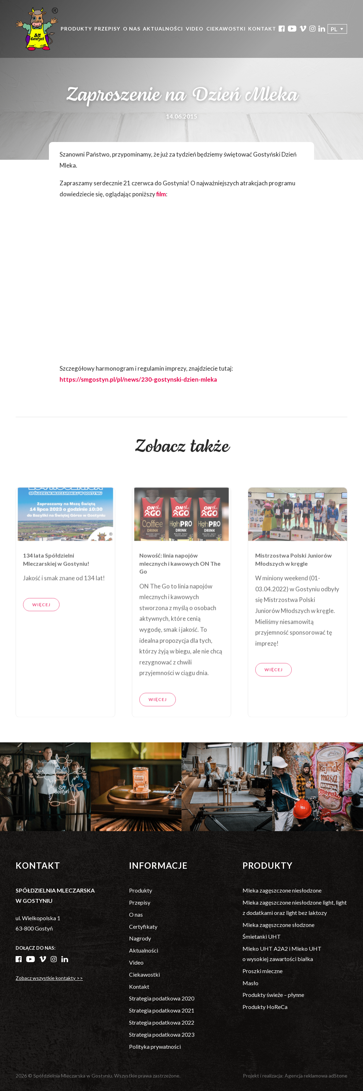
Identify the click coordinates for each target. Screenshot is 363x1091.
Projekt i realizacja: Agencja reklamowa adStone (295, 1076)
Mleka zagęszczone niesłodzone (282, 890)
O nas (131, 29)
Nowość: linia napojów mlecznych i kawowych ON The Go (179, 587)
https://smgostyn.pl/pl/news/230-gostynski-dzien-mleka (138, 379)
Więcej (41, 628)
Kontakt (262, 29)
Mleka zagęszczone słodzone (278, 924)
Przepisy (107, 29)
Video (194, 29)
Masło (250, 983)
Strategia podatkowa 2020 (161, 998)
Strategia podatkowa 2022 (161, 1022)
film (161, 194)
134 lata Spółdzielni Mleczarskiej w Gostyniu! (56, 583)
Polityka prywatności (155, 1046)
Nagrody (140, 938)
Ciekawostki (226, 29)
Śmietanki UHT (261, 936)
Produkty (76, 29)
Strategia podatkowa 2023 (161, 1034)
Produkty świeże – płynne (273, 994)
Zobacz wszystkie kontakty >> (49, 978)
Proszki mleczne (262, 970)
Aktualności (163, 29)
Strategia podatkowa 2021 (161, 1010)
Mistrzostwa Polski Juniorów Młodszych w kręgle (293, 583)
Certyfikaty (143, 926)
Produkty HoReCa (264, 1006)
